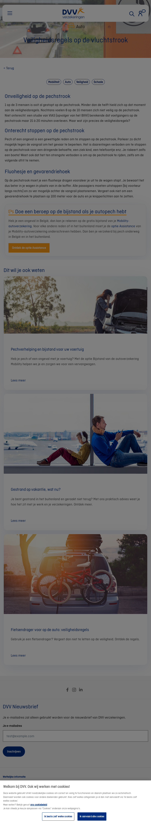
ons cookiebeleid (38, 808)
